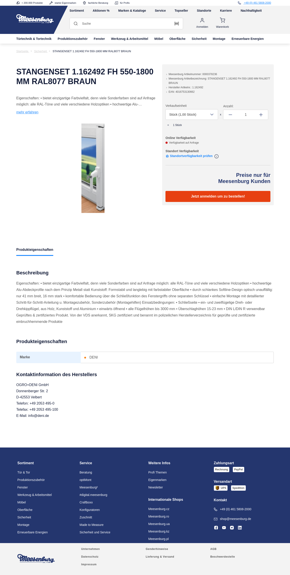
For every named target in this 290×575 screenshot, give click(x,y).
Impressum (89, 564)
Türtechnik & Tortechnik (33, 39)
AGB (213, 549)
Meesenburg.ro (158, 516)
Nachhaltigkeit (251, 10)
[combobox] (191, 114)
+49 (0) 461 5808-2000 (232, 509)
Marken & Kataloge (132, 10)
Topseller (181, 10)
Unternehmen (90, 549)
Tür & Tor (23, 472)
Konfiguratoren (90, 510)
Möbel (158, 39)
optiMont (86, 480)
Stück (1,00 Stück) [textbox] (182, 114)
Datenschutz (90, 556)
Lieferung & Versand (160, 556)
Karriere (226, 10)
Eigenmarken (157, 480)
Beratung (86, 472)
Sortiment (77, 10)
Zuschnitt (86, 517)
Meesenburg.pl (158, 539)
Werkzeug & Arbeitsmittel (129, 39)
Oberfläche (177, 39)
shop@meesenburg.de (232, 519)
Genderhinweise (157, 549)
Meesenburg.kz (158, 531)
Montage (219, 39)
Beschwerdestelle (222, 556)
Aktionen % (101, 10)
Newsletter (155, 487)
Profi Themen (157, 472)
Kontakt (220, 500)
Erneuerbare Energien (247, 39)
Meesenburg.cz (158, 509)
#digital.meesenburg (93, 495)
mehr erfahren (27, 112)
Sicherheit (199, 39)
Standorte (204, 10)
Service (160, 10)
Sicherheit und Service (95, 532)
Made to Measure (92, 525)
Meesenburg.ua (159, 524)
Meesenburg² (89, 487)
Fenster (99, 39)
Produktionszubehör (73, 39)
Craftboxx (86, 502)
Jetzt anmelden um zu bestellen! (218, 196)
